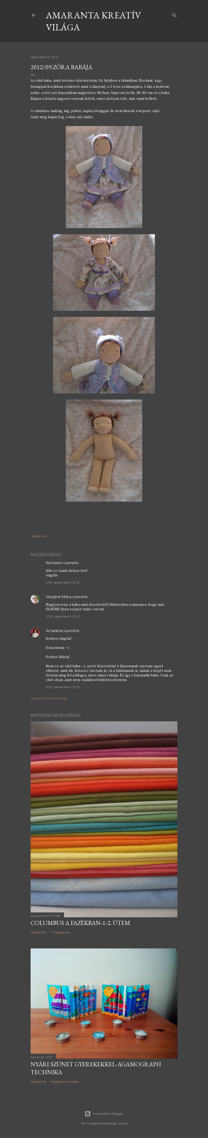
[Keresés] (174, 14)
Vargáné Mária (58, 597)
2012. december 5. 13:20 (63, 616)
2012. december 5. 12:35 (63, 582)
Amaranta (54, 630)
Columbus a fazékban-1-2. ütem (80, 923)
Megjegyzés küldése (49, 698)
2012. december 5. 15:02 (63, 687)
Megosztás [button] (38, 536)
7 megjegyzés (60, 932)
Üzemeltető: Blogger (104, 1114)
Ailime (122, 1123)
